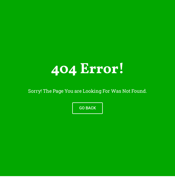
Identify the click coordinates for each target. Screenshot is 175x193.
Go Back (87, 108)
